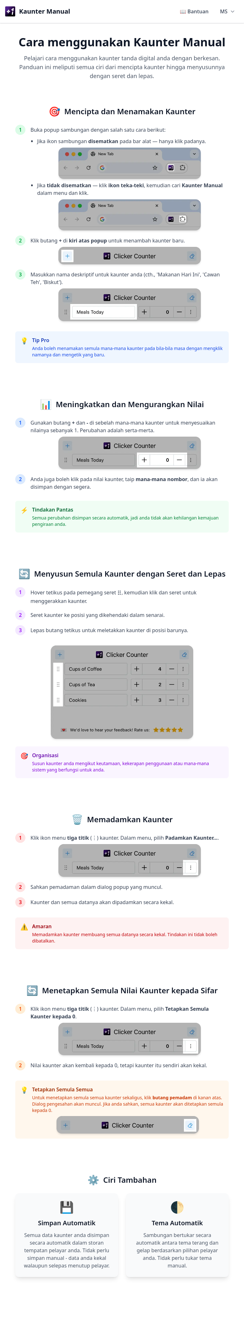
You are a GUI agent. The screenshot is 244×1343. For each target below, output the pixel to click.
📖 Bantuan (194, 11)
